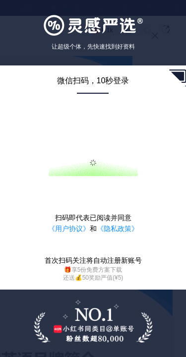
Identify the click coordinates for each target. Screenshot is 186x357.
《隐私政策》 (117, 229)
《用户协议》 (69, 229)
